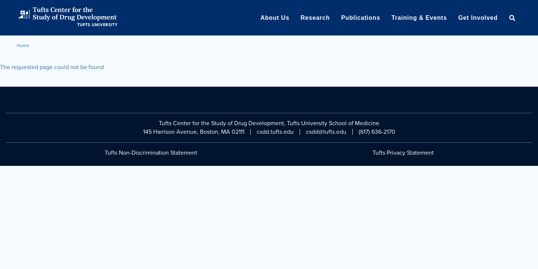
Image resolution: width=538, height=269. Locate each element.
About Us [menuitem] (275, 18)
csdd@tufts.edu (326, 132)
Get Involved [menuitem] (478, 18)
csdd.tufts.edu (275, 132)
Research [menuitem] (315, 18)
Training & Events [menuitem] (419, 18)
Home (23, 45)
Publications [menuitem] (360, 18)
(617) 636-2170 (377, 132)
